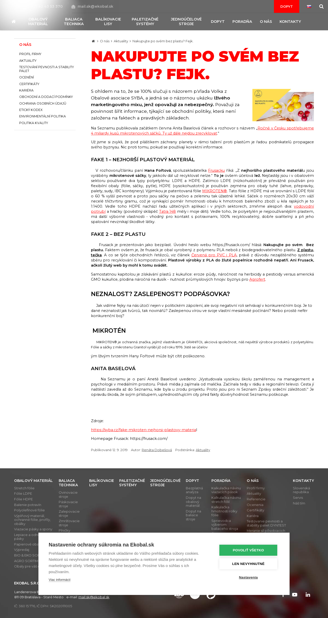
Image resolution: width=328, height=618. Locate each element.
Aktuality (121, 41)
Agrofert (257, 279)
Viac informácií (59, 580)
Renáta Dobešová (157, 450)
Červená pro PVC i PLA (214, 255)
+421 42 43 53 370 (43, 6)
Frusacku (216, 170)
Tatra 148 (167, 211)
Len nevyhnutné (248, 564)
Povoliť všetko (248, 550)
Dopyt (286, 6)
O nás (104, 41)
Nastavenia (248, 577)
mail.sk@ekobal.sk (92, 6)
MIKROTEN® (214, 191)
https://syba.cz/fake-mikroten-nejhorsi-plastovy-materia (143, 430)
